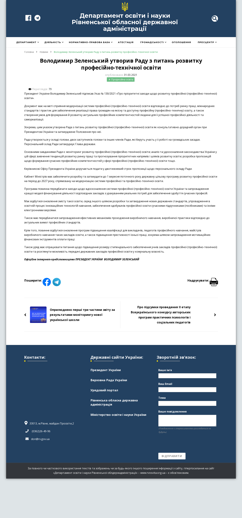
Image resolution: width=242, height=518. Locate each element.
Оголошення (181, 42)
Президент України (105, 370)
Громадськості (152, 42)
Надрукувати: (202, 280)
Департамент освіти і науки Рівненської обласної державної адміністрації (125, 22)
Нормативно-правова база (89, 42)
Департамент (26, 42)
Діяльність (52, 42)
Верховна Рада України (108, 380)
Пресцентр (206, 42)
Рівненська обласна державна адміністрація (114, 402)
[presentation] (183, 443)
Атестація (126, 42)
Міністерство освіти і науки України (118, 415)
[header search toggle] (215, 18)
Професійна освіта (122, 79)
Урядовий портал (104, 390)
